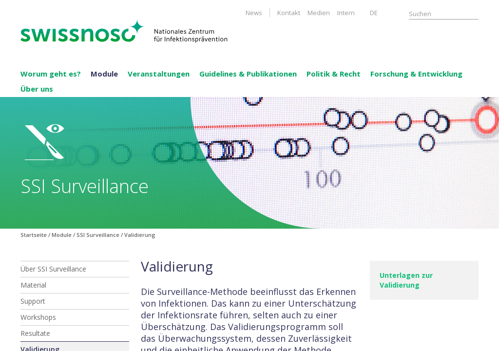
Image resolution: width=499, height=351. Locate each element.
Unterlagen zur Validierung (406, 280)
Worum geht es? (50, 73)
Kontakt (288, 12)
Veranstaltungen (159, 73)
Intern (346, 12)
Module (104, 73)
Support (32, 301)
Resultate (35, 333)
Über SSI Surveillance (53, 268)
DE (374, 12)
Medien (318, 12)
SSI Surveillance (98, 234)
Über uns (36, 89)
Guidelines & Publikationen (248, 73)
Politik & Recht (334, 73)
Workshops (38, 317)
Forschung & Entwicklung (416, 73)
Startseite (33, 234)
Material (33, 285)
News (254, 12)
